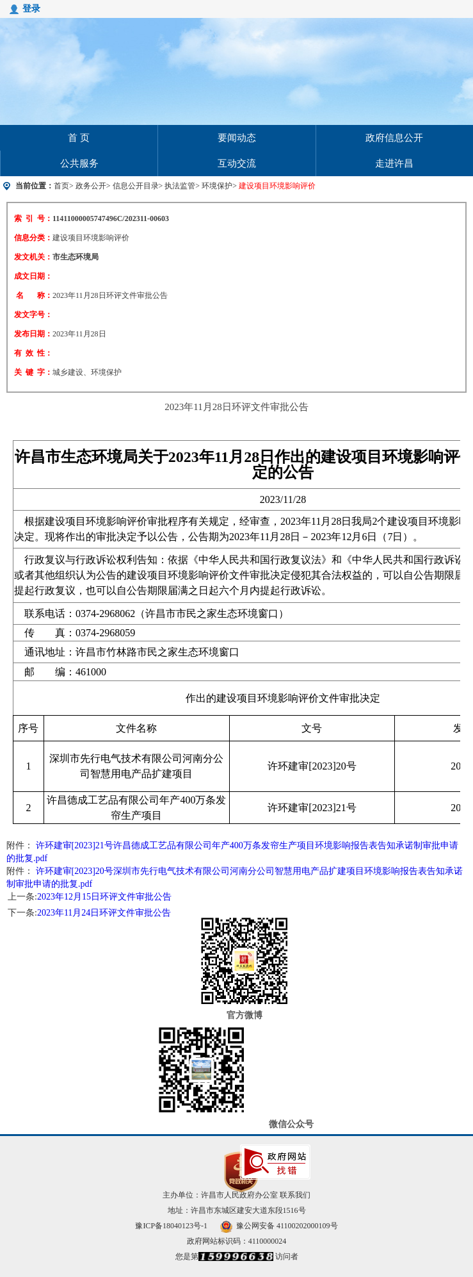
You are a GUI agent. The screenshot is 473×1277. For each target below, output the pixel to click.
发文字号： (33, 314)
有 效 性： (33, 353)
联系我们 (295, 1194)
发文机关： (33, 256)
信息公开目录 (136, 185)
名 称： (34, 295)
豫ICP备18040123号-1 (171, 1225)
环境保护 (217, 185)
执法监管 (179, 185)
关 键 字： (33, 372)
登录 (31, 8)
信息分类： (33, 237)
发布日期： (33, 333)
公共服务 (79, 163)
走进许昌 (394, 163)
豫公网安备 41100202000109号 (279, 1225)
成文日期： (33, 276)
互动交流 (237, 163)
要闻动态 (237, 138)
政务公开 (91, 185)
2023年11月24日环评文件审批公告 (104, 913)
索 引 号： (33, 218)
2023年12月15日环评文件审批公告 (104, 897)
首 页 (79, 138)
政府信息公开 (394, 138)
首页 (61, 185)
